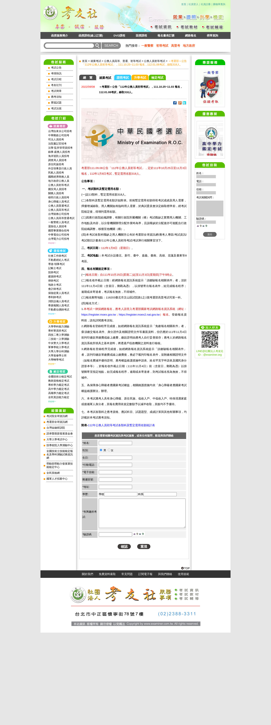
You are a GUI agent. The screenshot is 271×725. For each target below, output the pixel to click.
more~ (52, 242)
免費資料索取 (107, 666)
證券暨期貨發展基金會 (59, 433)
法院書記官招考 (57, 143)
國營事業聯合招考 (58, 230)
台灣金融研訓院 (55, 427)
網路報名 (190, 35)
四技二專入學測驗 (58, 334)
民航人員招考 (56, 172)
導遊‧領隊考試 (56, 264)
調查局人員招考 (57, 160)
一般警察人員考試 (58, 222)
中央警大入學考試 (58, 343)
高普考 (175, 45)
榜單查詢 (212, 35)
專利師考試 (54, 297)
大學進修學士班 (57, 355)
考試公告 (56, 67)
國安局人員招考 (57, 189)
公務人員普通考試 (58, 205)
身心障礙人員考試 (58, 201)
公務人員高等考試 (58, 209)
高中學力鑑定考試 (58, 388)
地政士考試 (54, 284)
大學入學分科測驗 (58, 351)
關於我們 (87, 666)
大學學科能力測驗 (58, 326)
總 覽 (87, 77)
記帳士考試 (54, 268)
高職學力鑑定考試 (58, 393)
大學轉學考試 (56, 359)
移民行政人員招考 (58, 197)
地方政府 (189, 45)
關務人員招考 (56, 193)
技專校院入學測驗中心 (59, 445)
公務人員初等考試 (58, 184)
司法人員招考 (56, 139)
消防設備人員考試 (58, 301)
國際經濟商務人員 (58, 176)
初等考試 (162, 45)
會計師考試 (54, 288)
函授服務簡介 (59, 35)
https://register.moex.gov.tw (98, 314)
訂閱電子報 (145, 666)
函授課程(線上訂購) (90, 35)
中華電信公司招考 (58, 234)
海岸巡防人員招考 (58, 155)
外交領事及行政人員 (60, 168)
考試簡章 (56, 91)
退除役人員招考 (57, 226)
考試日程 (56, 79)
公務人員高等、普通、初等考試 (122, 60)
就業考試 (96, 60)
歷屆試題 (56, 102)
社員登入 (193, 4)
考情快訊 (56, 73)
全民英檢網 (53, 473)
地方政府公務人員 (58, 180)
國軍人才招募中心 (57, 478)
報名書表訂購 (166, 35)
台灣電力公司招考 (58, 238)
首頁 (183, 4)
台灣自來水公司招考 (60, 131)
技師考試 (53, 272)
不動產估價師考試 (58, 309)
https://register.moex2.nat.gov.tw (139, 314)
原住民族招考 (56, 164)
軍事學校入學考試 (58, 347)
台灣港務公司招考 (58, 213)
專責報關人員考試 (58, 305)
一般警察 (147, 45)
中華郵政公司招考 (58, 135)
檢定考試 (157, 77)
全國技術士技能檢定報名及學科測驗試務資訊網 (59, 454)
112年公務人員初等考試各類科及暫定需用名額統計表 (121, 425)
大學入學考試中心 (57, 439)
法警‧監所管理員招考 (60, 147)
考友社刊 (56, 85)
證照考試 (123, 77)
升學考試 (140, 77)
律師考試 (53, 280)
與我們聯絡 (165, 666)
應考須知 (56, 96)
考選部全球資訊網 (57, 422)
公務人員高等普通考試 (61, 218)
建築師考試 (54, 276)
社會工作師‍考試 (57, 255)
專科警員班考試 (57, 330)
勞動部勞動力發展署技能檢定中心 (59, 465)
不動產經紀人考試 (58, 259)
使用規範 (183, 666)
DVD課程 (119, 35)
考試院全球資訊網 (57, 416)
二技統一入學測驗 (58, 338)
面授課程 (141, 35)
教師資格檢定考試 (58, 380)
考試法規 (56, 108)
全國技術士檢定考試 (60, 376)
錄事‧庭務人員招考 (59, 151)
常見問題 (127, 666)
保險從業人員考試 (58, 292)
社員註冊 (206, 4)
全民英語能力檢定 (58, 397)
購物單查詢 (219, 4)
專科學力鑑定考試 (58, 384)
